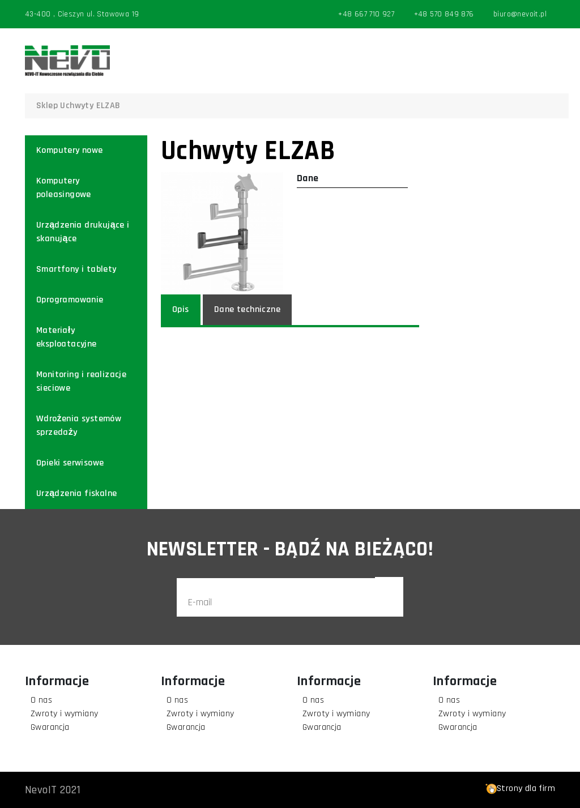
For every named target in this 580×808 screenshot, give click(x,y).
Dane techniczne (247, 309)
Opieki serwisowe (70, 463)
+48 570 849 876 (444, 14)
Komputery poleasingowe (63, 187)
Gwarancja (50, 727)
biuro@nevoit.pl (520, 14)
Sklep (47, 106)
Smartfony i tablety (76, 269)
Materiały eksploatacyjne (66, 337)
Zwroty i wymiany (64, 714)
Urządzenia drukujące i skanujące (83, 232)
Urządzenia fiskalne (76, 493)
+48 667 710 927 (366, 14)
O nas (41, 700)
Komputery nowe (69, 150)
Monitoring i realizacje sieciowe (81, 381)
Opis (180, 309)
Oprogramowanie (70, 300)
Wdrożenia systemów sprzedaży (78, 425)
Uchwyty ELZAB (90, 106)
